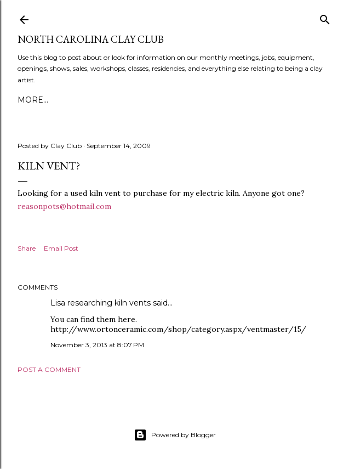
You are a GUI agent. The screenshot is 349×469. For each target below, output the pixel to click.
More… (33, 100)
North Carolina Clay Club (91, 39)
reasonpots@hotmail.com (64, 206)
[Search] (324, 17)
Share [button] (27, 248)
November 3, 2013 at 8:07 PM (97, 345)
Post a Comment (49, 369)
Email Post (61, 248)
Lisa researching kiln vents (100, 303)
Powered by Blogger (175, 435)
